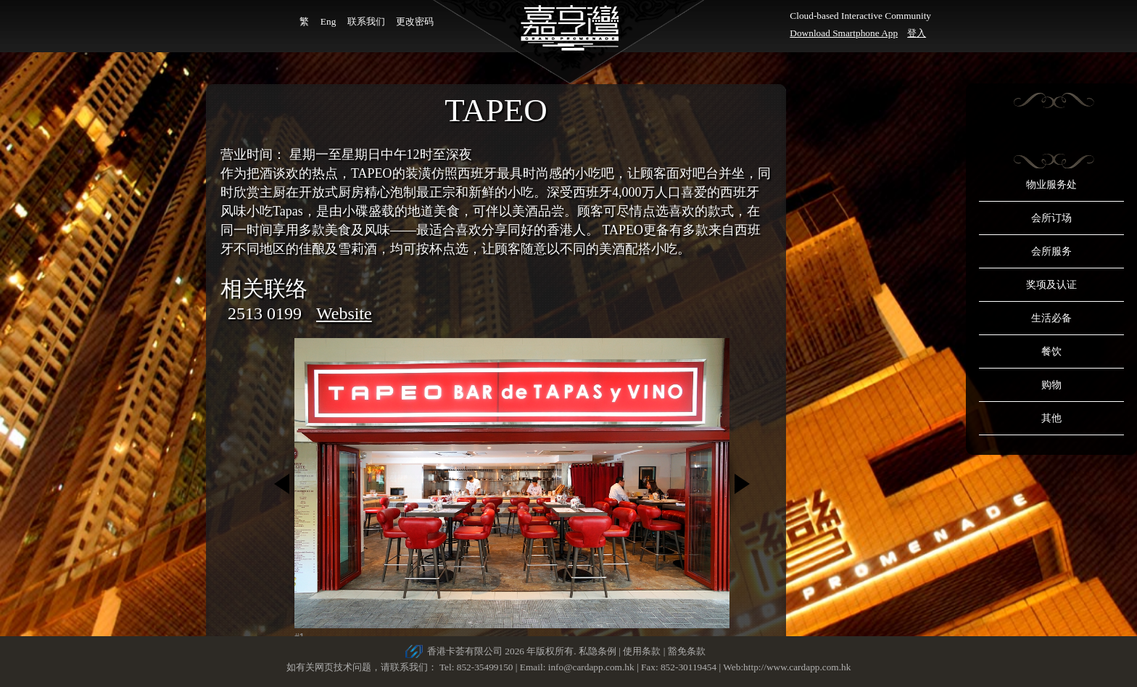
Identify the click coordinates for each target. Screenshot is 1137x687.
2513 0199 (265, 313)
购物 (1051, 384)
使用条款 (642, 651)
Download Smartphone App (844, 33)
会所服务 (1051, 251)
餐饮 (1051, 351)
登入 (916, 33)
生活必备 (1051, 318)
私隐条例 (597, 651)
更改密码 (415, 21)
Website (344, 313)
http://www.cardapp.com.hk (797, 667)
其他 (1051, 418)
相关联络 (263, 288)
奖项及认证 (1051, 284)
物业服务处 (1051, 184)
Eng (328, 21)
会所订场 (1051, 218)
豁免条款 (687, 651)
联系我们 (366, 21)
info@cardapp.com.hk (592, 667)
